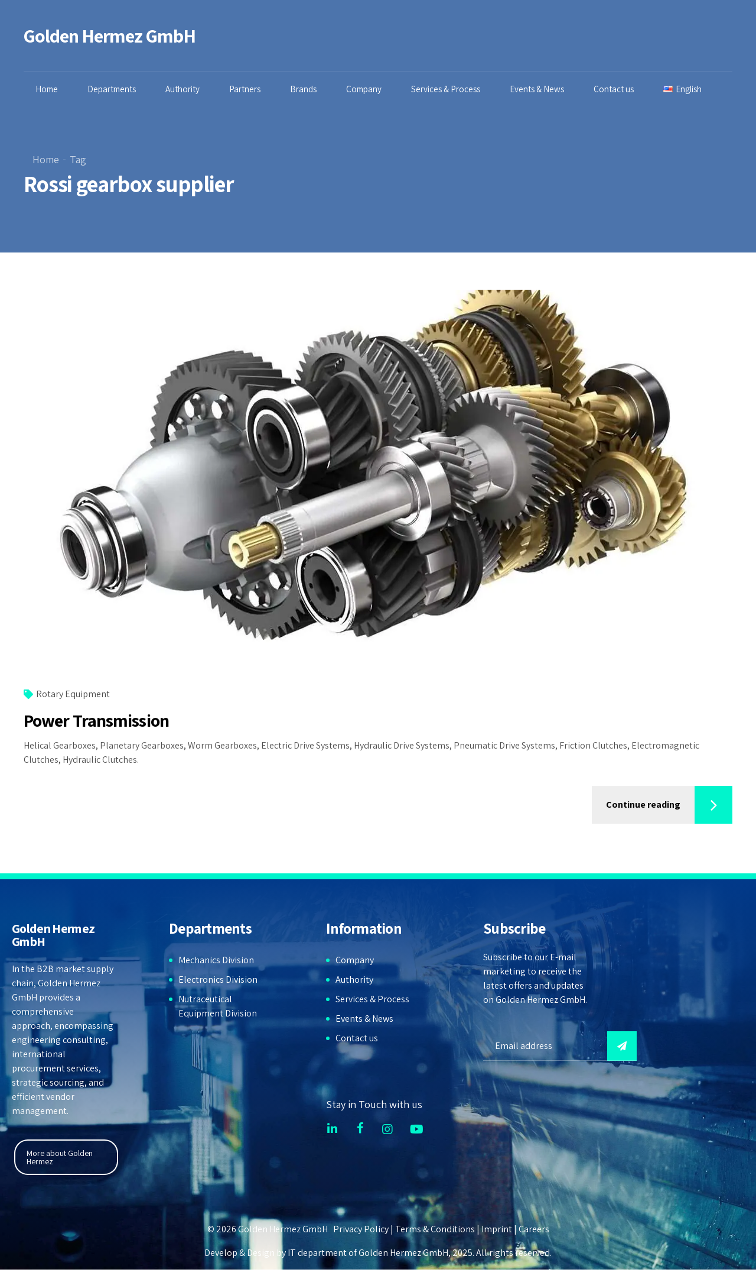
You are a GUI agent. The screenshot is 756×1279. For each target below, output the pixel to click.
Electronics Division (218, 979)
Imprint (496, 1229)
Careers (534, 1229)
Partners (247, 89)
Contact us (617, 89)
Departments (114, 89)
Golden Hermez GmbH (109, 35)
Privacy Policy (361, 1229)
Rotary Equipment (73, 694)
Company (366, 89)
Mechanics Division (216, 960)
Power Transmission (96, 721)
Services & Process (448, 89)
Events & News (540, 89)
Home (49, 89)
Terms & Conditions (435, 1229)
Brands (306, 89)
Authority (185, 89)
